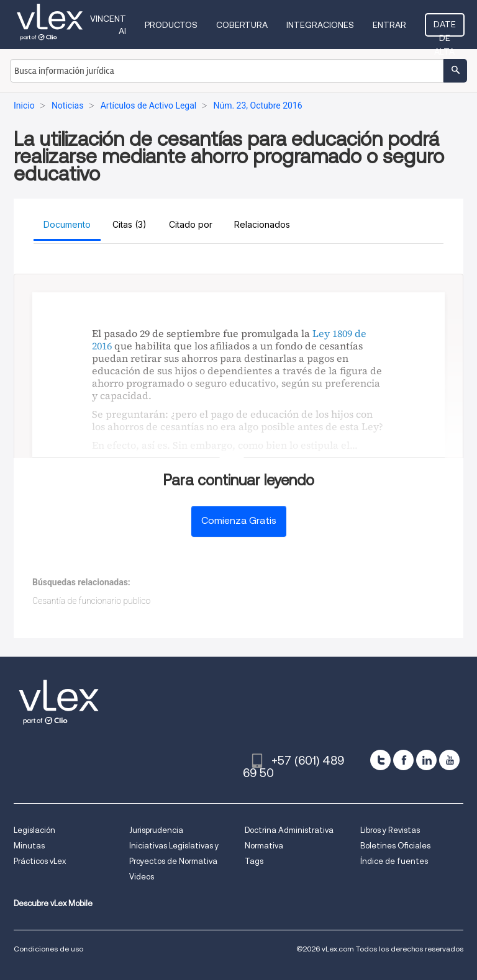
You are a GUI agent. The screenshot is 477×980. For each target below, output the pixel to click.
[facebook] (403, 760)
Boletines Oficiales (395, 845)
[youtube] (449, 760)
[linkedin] (426, 760)
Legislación (34, 830)
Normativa (264, 845)
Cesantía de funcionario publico (91, 601)
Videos (141, 876)
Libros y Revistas (390, 830)
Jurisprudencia (156, 830)
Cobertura (242, 25)
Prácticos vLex (40, 861)
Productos (171, 25)
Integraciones (320, 25)
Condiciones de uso (48, 949)
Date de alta (445, 28)
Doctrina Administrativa (289, 830)
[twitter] (380, 760)
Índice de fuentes (394, 861)
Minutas (29, 845)
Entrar (389, 25)
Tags (254, 861)
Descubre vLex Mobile (53, 903)
